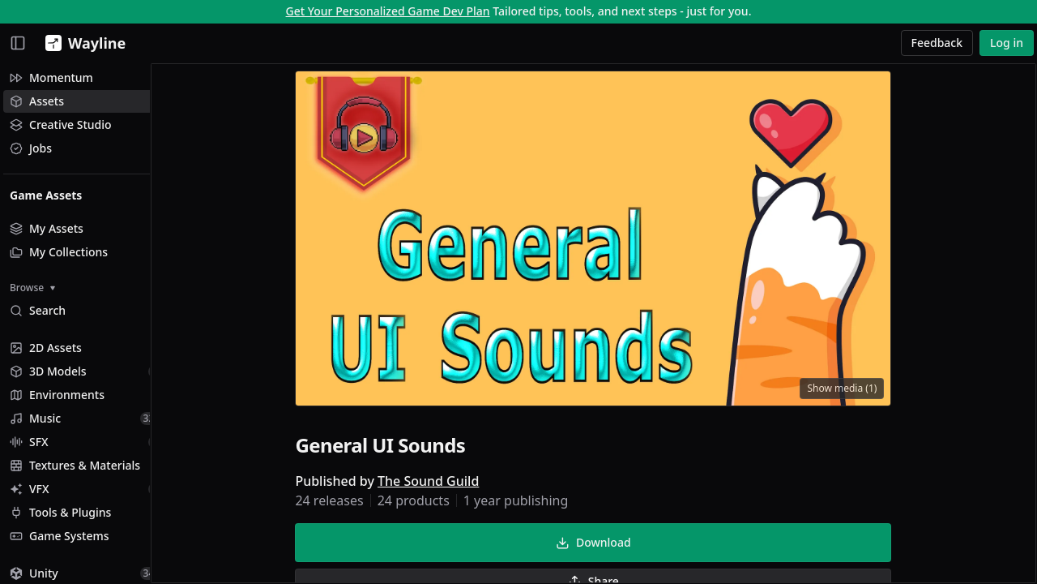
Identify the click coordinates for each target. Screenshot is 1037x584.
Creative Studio (61, 124)
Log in (1006, 42)
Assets (37, 101)
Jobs (31, 148)
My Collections (59, 252)
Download (609, 544)
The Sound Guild (444, 483)
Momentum (51, 77)
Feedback (937, 42)
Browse (32, 287)
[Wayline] (82, 43)
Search (38, 310)
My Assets (46, 228)
